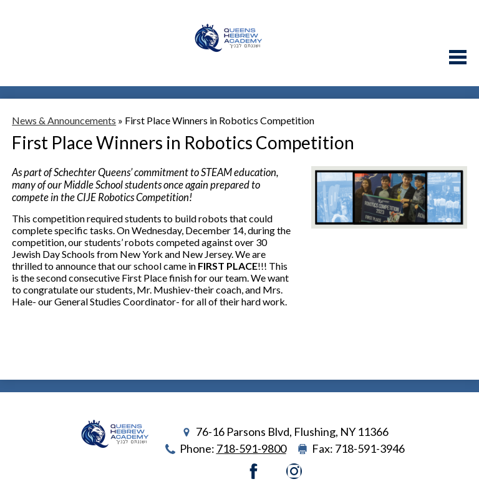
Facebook (253, 471)
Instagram (294, 471)
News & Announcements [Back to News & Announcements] (64, 120)
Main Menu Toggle (458, 57)
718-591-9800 (251, 448)
